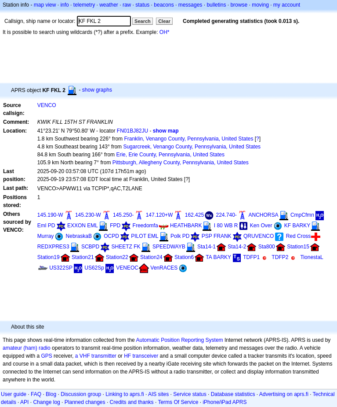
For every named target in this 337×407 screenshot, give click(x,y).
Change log (46, 402)
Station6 (184, 257)
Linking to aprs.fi (124, 394)
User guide (13, 394)
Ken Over (261, 225)
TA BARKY (218, 257)
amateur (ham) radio (27, 348)
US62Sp (94, 268)
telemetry (84, 5)
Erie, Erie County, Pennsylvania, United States (170, 155)
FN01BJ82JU (132, 131)
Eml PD (46, 225)
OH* (164, 32)
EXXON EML (82, 225)
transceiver (146, 356)
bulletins (216, 5)
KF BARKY (297, 225)
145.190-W (50, 215)
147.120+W (159, 215)
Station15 (298, 247)
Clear (164, 21)
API (24, 402)
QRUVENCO (258, 236)
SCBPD (90, 247)
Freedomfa (145, 225)
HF (127, 356)
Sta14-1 (206, 247)
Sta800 (266, 247)
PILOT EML (144, 236)
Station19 (48, 257)
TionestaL (311, 257)
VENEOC (127, 268)
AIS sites (158, 394)
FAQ (36, 394)
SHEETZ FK (126, 247)
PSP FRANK (217, 236)
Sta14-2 (237, 247)
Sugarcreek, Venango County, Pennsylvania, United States (192, 147)
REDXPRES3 (53, 247)
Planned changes (85, 402)
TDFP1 (251, 257)
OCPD (111, 236)
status (142, 5)
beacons (164, 5)
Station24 (151, 257)
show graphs (97, 90)
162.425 (194, 215)
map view (45, 5)
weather (108, 5)
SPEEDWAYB (168, 247)
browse (238, 5)
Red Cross (298, 236)
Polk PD (179, 236)
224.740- (226, 215)
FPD (115, 225)
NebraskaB (79, 236)
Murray (45, 236)
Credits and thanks (132, 402)
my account (286, 5)
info (64, 5)
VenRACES (164, 268)
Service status (189, 394)
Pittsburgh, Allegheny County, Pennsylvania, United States (180, 162)
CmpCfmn (302, 215)
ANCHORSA (264, 215)
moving (260, 5)
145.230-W (88, 215)
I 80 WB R (226, 225)
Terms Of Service (178, 402)
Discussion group (81, 394)
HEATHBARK (186, 225)
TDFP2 (280, 257)
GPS (46, 356)
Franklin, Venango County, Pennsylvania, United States (188, 139)
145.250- (123, 215)
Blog (51, 394)
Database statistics (233, 394)
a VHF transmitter (95, 356)
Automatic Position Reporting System (179, 340)
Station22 (117, 257)
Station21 (83, 257)
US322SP (60, 268)
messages (190, 5)
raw (127, 5)
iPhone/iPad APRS (224, 402)
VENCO (46, 105)
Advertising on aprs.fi (283, 394)
